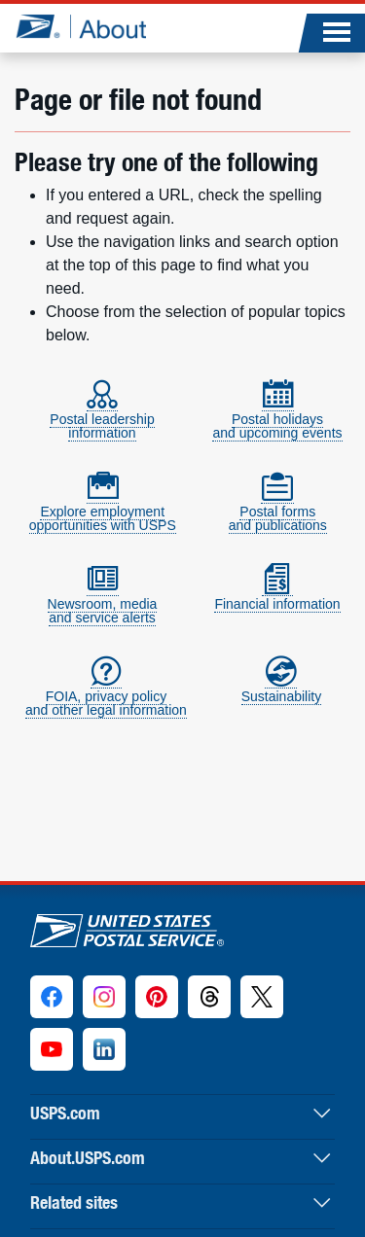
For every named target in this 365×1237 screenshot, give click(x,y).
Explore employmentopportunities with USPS (102, 510)
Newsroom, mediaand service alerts (103, 602)
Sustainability (281, 688)
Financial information (277, 596)
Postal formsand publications (278, 510)
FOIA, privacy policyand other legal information (106, 695)
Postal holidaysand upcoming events (277, 418)
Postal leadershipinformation (102, 418)
